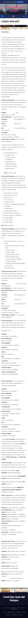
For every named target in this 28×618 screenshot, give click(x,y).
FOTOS (23, 612)
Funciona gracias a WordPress (9, 607)
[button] (23, 16)
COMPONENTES (10, 612)
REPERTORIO (14, 614)
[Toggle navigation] (13, 16)
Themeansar (14, 609)
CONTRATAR (18, 612)
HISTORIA (8, 614)
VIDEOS (20, 614)
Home (4, 612)
